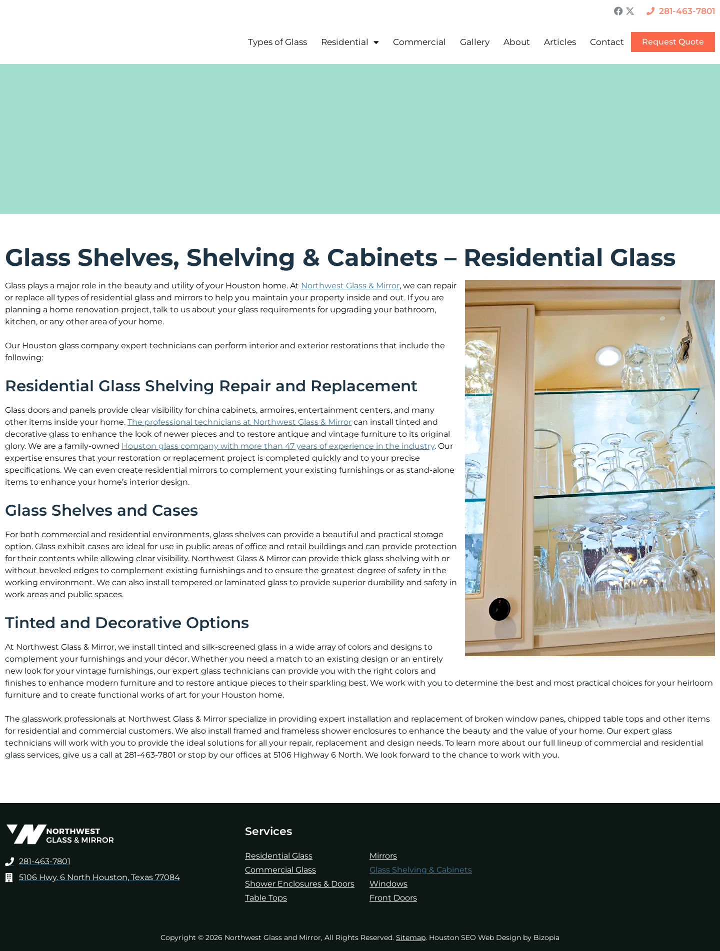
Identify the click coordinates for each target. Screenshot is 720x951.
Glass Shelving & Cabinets (421, 870)
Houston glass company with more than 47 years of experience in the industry (278, 446)
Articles (560, 42)
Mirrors (383, 856)
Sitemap (411, 937)
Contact (607, 42)
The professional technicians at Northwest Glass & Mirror (240, 422)
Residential (350, 42)
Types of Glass (277, 42)
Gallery (475, 42)
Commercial (419, 42)
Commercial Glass (280, 870)
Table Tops (266, 898)
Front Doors (393, 898)
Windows (389, 884)
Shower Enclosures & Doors (299, 884)
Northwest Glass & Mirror (350, 285)
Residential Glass (278, 856)
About (517, 42)
